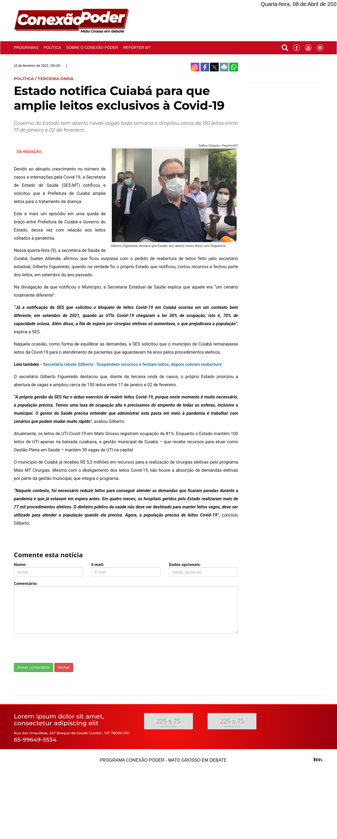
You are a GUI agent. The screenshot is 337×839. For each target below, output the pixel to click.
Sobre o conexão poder (92, 47)
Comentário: (25, 583)
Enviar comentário (33, 667)
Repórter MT (137, 47)
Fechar (64, 667)
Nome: (20, 564)
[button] (285, 46)
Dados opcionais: (185, 564)
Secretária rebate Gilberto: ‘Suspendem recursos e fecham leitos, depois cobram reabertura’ (132, 364)
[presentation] (55, 648)
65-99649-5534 (35, 739)
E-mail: (97, 564)
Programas (26, 47)
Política (52, 47)
